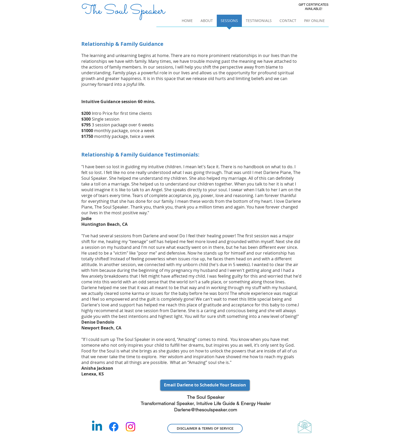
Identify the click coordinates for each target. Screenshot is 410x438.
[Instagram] (130, 426)
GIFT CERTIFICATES (313, 5)
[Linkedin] (97, 426)
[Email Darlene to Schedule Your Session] (205, 385)
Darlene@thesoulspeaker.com (205, 409)
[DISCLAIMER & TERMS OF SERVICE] (205, 428)
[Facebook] (113, 426)
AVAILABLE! (313, 9)
